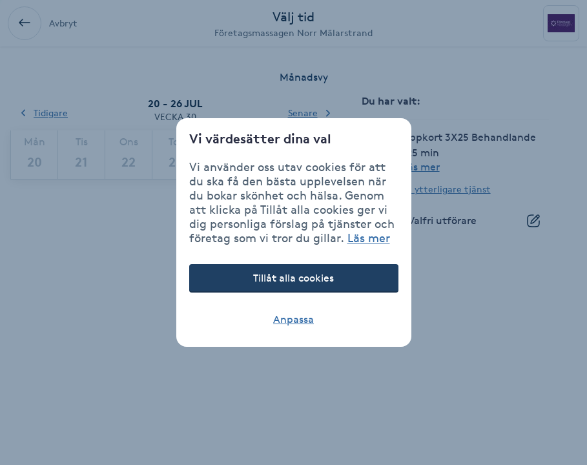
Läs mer (368, 238)
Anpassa (293, 319)
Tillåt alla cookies (293, 278)
